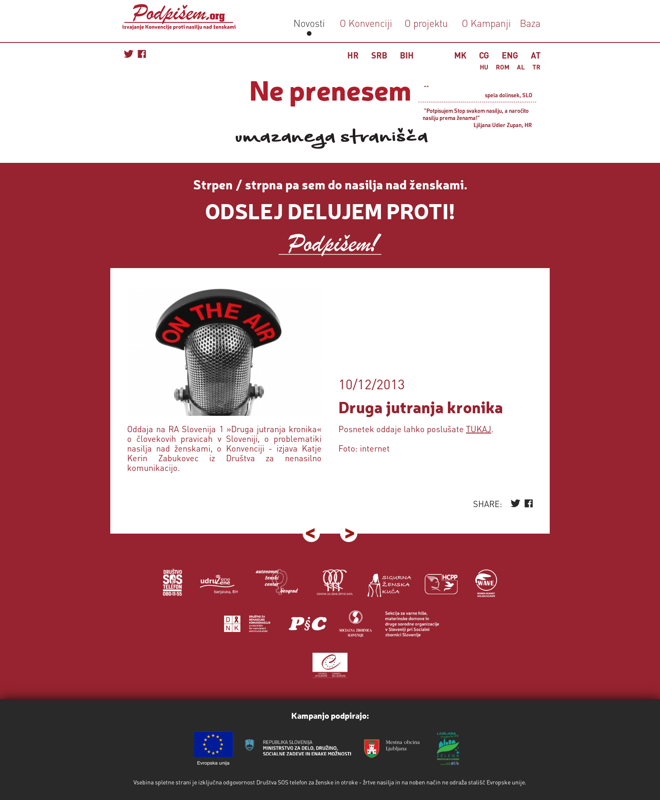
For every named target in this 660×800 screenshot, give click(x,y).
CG (484, 55)
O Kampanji (486, 23)
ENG (510, 55)
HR (353, 55)
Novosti (309, 23)
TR (536, 67)
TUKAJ (478, 428)
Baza (528, 23)
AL (521, 67)
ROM (502, 67)
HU (484, 67)
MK (460, 55)
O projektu (426, 23)
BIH (407, 55)
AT (535, 55)
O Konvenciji (366, 23)
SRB (379, 55)
